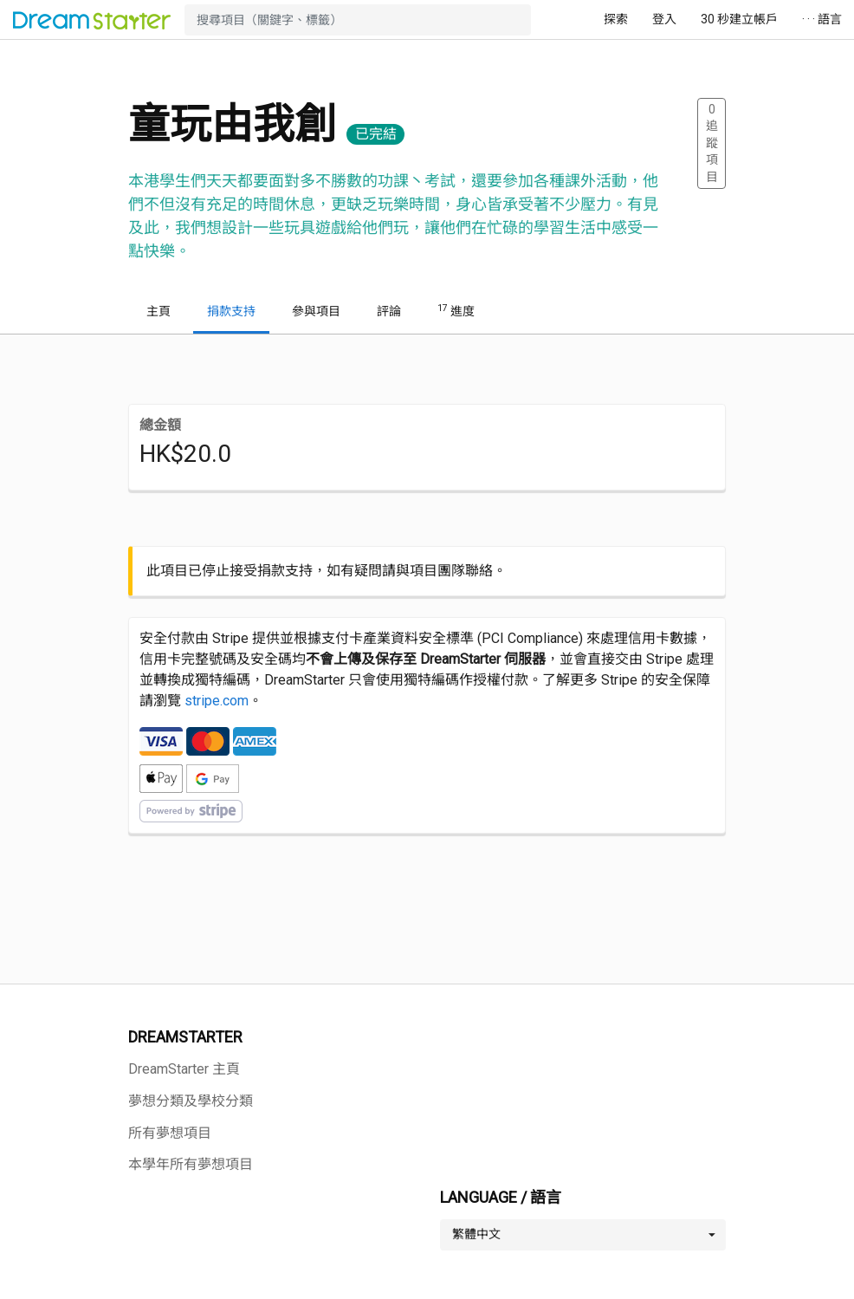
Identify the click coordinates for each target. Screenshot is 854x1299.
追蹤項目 (712, 143)
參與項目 (316, 311)
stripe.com (216, 700)
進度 (456, 310)
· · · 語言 (822, 19)
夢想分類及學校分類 (190, 1101)
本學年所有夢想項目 (190, 1164)
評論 (389, 311)
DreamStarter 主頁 (184, 1069)
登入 (664, 19)
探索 (616, 19)
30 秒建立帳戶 (739, 19)
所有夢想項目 (169, 1133)
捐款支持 (231, 311)
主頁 (158, 311)
